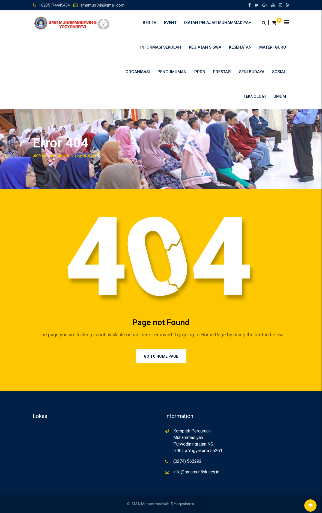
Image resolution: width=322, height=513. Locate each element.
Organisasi (138, 71)
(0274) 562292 (187, 461)
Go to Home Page (161, 356)
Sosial (279, 71)
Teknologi (254, 96)
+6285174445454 (54, 5)
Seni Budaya (251, 71)
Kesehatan (240, 47)
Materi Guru (272, 47)
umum (279, 96)
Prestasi (222, 71)
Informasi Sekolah (160, 47)
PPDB (199, 71)
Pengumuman (172, 71)
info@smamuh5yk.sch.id (196, 472)
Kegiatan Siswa (205, 47)
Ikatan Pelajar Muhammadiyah (218, 22)
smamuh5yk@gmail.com (102, 5)
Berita (149, 22)
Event (170, 22)
